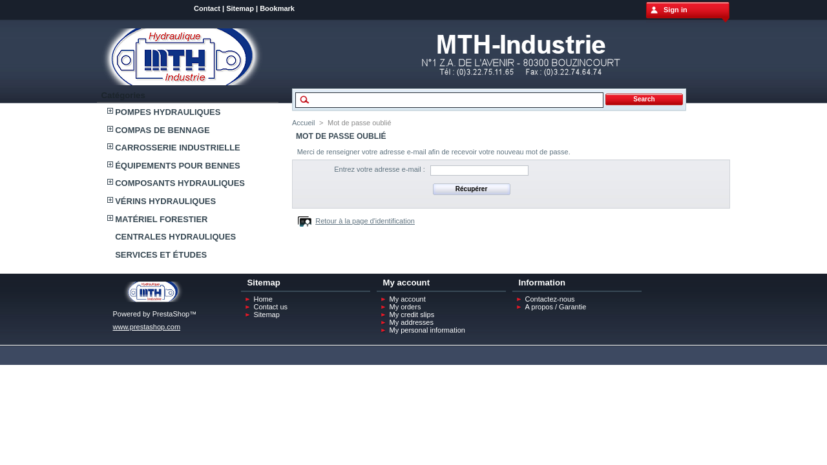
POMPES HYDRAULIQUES (167, 112)
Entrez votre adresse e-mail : (379, 169)
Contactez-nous (550, 299)
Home (263, 299)
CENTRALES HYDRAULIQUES (175, 237)
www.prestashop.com (147, 327)
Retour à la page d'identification (365, 221)
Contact (207, 8)
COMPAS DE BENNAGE (162, 130)
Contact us (271, 307)
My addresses (412, 322)
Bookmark (277, 8)
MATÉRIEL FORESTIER (161, 219)
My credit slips (412, 314)
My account (408, 299)
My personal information (427, 330)
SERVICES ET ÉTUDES (161, 255)
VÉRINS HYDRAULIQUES (165, 201)
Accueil (303, 123)
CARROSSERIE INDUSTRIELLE (177, 147)
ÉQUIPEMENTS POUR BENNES (177, 165)
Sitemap (240, 8)
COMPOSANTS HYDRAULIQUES (180, 183)
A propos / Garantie (556, 307)
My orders (405, 307)
